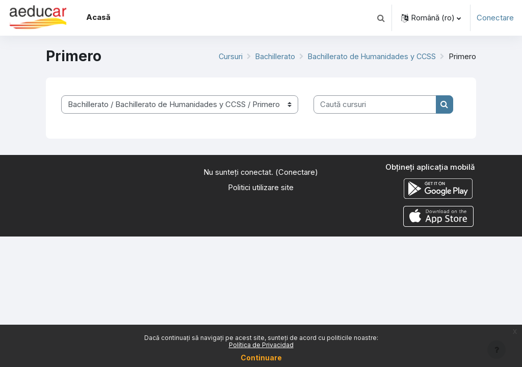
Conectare (495, 17)
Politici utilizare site (261, 187)
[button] (380, 18)
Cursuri (227, 56)
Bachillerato (272, 56)
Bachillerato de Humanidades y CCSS (370, 56)
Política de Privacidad (261, 345)
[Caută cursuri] (375, 104)
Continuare (261, 357)
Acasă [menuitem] (98, 17)
